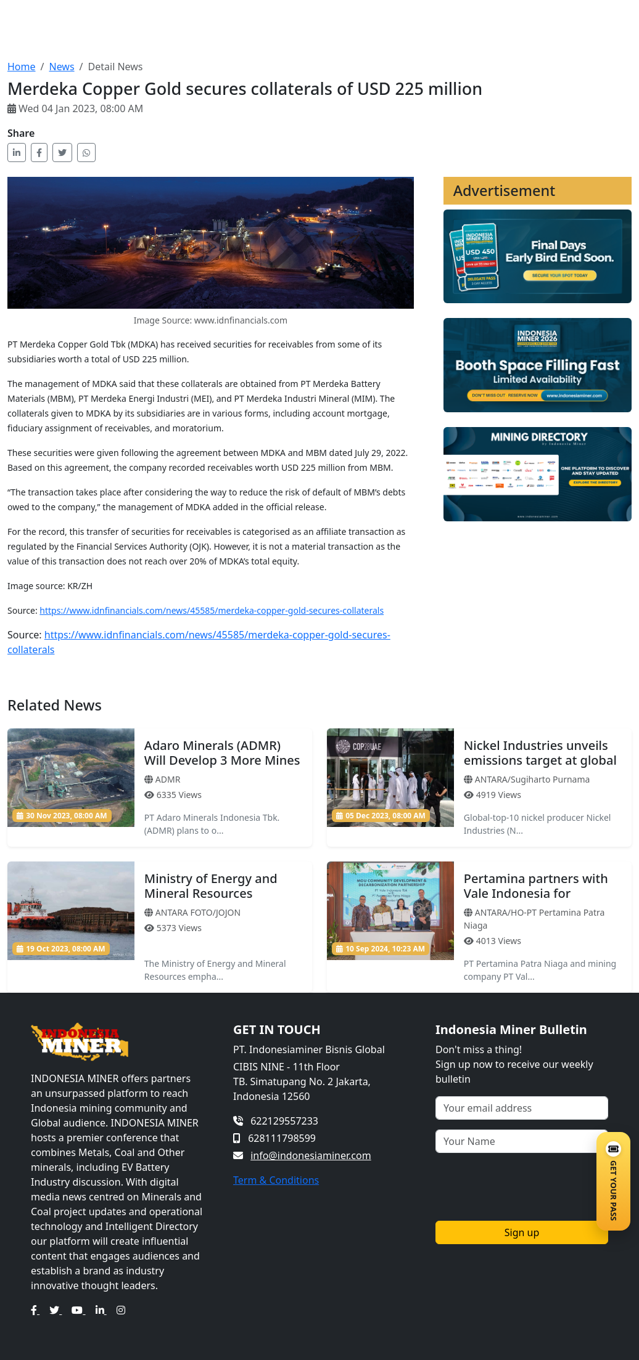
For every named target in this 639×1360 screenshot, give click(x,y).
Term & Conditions (276, 1180)
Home (21, 66)
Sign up (522, 1232)
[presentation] (529, 1187)
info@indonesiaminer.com (310, 1155)
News (61, 66)
